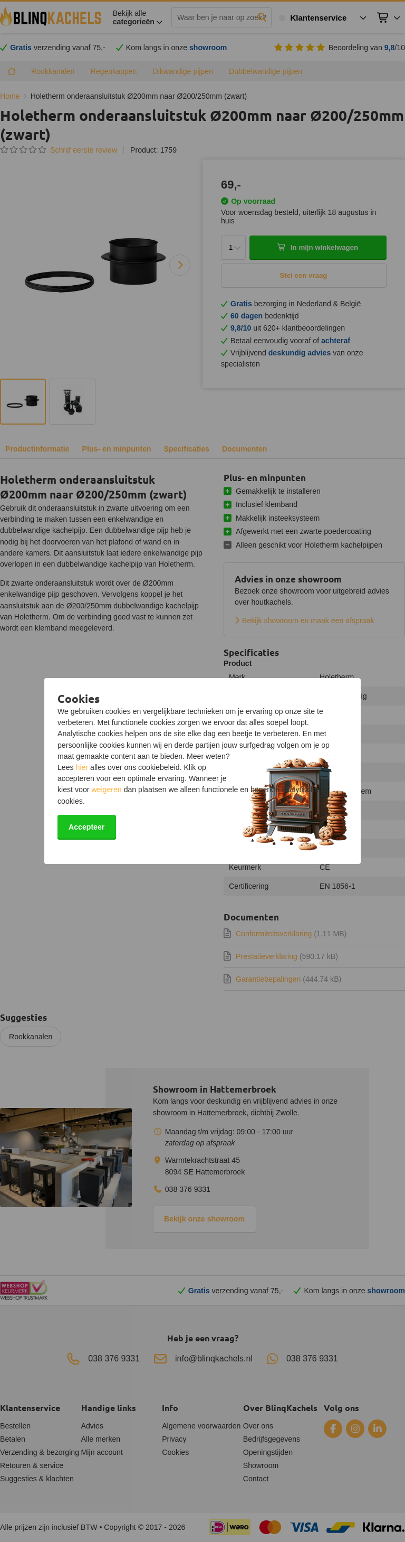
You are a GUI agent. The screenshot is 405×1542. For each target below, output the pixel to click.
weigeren (106, 789)
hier (82, 767)
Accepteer (86, 827)
